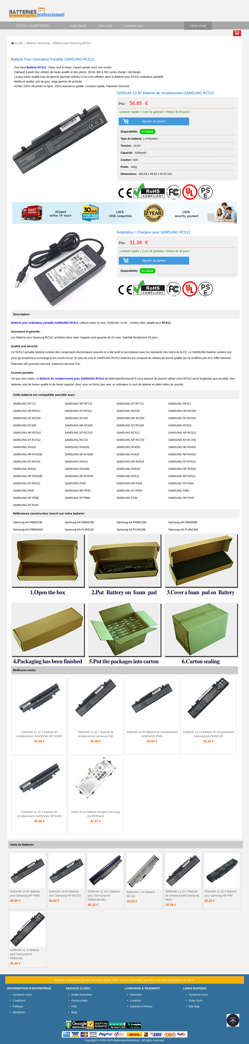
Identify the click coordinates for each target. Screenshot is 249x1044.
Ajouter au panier (154, 121)
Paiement (136, 994)
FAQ (74, 1006)
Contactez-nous (133, 25)
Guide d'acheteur (81, 994)
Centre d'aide (198, 25)
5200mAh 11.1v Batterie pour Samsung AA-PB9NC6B (24, 954)
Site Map (194, 1006)
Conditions (19, 1000)
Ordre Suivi (105, 25)
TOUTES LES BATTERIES (32, 25)
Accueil (18, 43)
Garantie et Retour (141, 1006)
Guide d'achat (78, 25)
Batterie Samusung (39, 43)
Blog (74, 1012)
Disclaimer (19, 1012)
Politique (18, 1006)
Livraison (135, 1000)
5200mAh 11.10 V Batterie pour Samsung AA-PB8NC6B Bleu (104, 895)
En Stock (147, 131)
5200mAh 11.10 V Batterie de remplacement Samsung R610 (182, 895)
